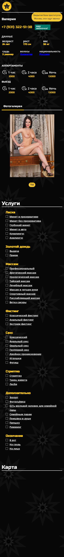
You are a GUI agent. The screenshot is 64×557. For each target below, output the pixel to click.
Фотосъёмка (17, 401)
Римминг (15, 427)
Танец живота (18, 380)
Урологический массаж (24, 276)
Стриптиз (16, 375)
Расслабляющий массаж (25, 298)
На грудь (15, 444)
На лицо (15, 448)
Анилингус (16, 237)
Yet (32, 184)
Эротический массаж (23, 272)
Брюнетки (26, 54)
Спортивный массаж (22, 293)
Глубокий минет (20, 225)
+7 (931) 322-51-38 (26, 27)
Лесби (13, 384)
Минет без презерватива (25, 220)
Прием (14, 255)
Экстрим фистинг (21, 324)
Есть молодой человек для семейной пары (33, 408)
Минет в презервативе (24, 216)
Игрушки (15, 358)
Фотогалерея (12, 106)
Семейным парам (21, 414)
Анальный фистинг (22, 319)
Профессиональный (22, 268)
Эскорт (14, 397)
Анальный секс (19, 341)
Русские (44, 54)
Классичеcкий (18, 337)
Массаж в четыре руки (24, 289)
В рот (13, 440)
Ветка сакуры (18, 302)
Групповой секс (19, 349)
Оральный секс (19, 345)
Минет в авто (18, 229)
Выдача (14, 251)
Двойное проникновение (25, 354)
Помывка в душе (20, 418)
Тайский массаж (20, 281)
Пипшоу (15, 422)
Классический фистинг (24, 315)
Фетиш (14, 362)
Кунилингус (17, 233)
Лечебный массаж (21, 285)
